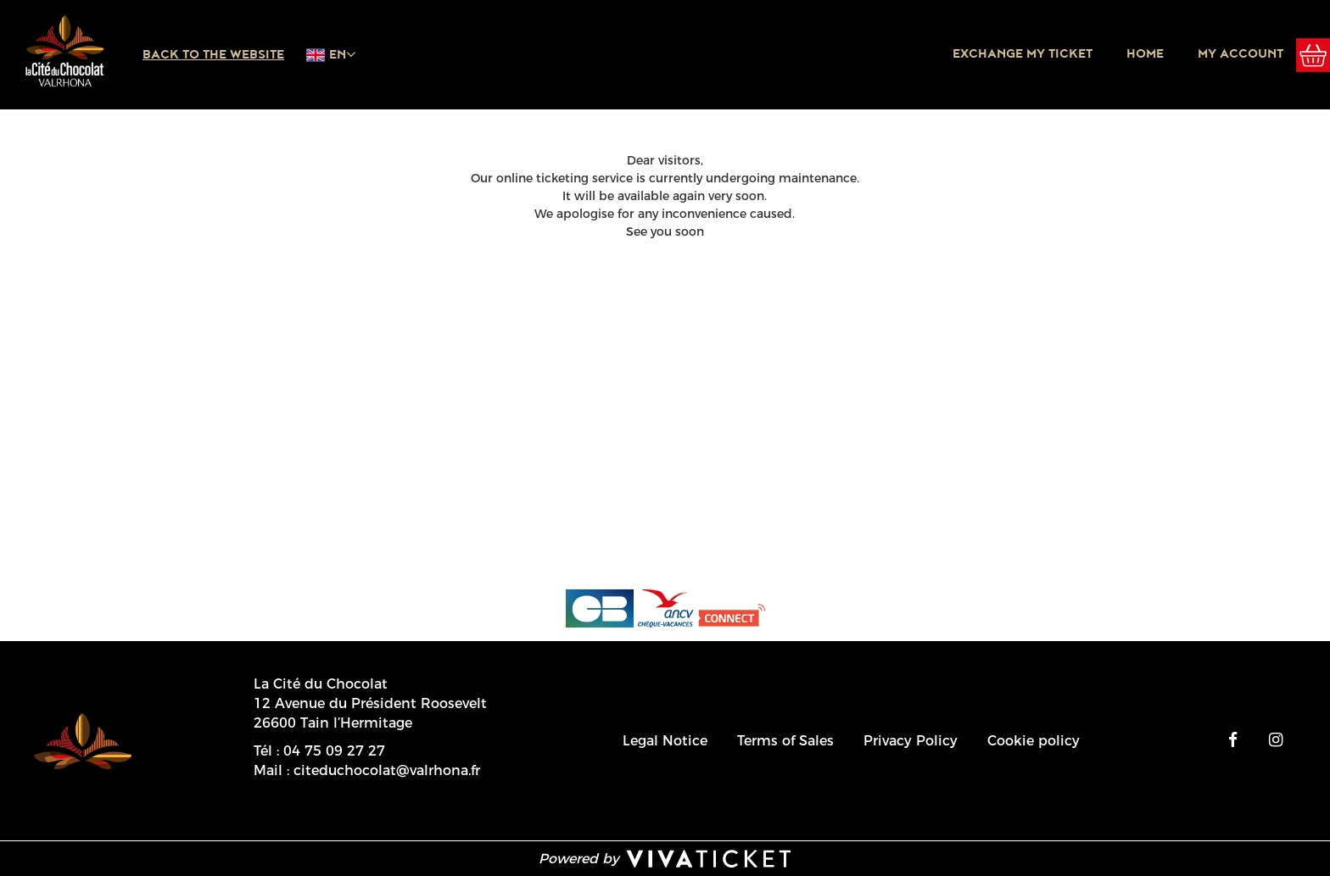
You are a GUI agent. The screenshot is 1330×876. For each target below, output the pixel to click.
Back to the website (213, 54)
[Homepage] (64, 51)
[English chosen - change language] (331, 55)
